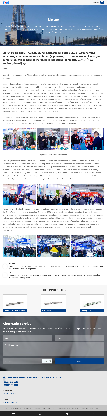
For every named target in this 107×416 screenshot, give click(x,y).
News (14, 26)
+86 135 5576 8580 (9, 394)
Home (8, 26)
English (95, 3)
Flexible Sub (46, 310)
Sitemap (74, 408)
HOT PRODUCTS (53, 290)
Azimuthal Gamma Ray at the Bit (15, 310)
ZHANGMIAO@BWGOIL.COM (12, 403)
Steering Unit (86, 310)
